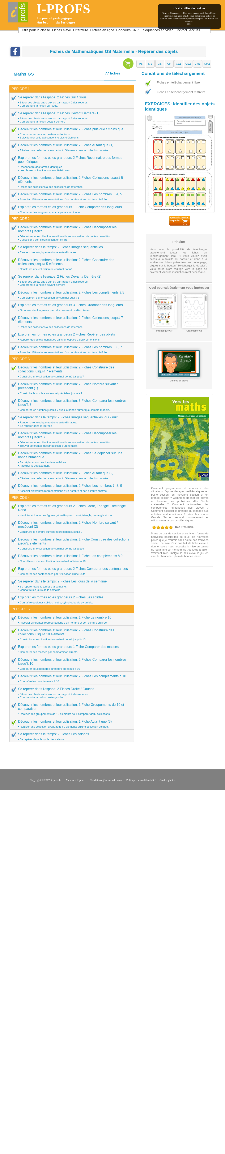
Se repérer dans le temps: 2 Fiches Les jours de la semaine (70, 585)
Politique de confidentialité (141, 780)
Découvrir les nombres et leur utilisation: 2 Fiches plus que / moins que (70, 133)
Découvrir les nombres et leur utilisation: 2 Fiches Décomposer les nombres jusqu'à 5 (70, 233)
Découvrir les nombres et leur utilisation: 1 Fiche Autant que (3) (70, 723)
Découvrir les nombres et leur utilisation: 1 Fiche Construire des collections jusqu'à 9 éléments (70, 543)
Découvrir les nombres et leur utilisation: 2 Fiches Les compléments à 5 (70, 294)
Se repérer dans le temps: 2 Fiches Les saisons (70, 736)
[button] (140, 64)
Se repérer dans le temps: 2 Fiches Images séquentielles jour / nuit (70, 421)
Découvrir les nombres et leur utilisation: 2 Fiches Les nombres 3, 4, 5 (70, 196)
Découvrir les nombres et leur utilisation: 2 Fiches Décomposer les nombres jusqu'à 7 (70, 439)
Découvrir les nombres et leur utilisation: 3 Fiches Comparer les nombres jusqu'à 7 (70, 405)
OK (189, 24)
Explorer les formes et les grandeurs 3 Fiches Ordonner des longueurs (70, 307)
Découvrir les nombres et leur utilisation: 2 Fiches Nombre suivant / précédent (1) (70, 388)
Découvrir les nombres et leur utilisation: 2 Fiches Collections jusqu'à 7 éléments (70, 322)
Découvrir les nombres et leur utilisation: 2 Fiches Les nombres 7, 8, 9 (70, 488)
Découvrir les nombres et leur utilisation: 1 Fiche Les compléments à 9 (70, 558)
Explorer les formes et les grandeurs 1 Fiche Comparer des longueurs (70, 209)
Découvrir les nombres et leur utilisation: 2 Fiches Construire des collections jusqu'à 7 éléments (70, 371)
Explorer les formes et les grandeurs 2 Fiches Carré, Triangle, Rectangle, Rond (70, 510)
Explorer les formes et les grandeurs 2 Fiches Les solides (70, 599)
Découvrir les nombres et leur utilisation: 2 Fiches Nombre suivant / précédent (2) (70, 527)
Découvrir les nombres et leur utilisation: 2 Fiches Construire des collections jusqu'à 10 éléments (70, 634)
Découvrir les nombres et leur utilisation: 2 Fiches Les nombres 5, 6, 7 (70, 349)
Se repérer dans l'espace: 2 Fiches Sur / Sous (70, 101)
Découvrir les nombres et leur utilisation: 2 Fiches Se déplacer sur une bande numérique (70, 459)
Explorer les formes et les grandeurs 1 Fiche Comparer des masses (70, 649)
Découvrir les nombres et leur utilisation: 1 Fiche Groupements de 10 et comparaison (70, 709)
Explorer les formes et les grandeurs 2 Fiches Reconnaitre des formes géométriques (70, 164)
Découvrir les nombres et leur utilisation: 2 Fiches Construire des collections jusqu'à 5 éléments (70, 264)
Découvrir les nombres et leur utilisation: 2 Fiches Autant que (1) (70, 147)
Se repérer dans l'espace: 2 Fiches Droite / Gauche (70, 693)
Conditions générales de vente (106, 780)
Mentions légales (74, 780)
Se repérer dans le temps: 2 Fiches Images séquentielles (70, 249)
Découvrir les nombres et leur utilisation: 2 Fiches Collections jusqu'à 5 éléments (70, 182)
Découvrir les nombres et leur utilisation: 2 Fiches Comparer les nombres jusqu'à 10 (70, 664)
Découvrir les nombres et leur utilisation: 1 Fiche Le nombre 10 (70, 619)
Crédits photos (168, 780)
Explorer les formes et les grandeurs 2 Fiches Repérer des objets (70, 336)
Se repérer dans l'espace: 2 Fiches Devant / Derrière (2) (70, 280)
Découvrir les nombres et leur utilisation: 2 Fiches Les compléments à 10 (70, 678)
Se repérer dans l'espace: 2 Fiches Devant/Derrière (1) (70, 117)
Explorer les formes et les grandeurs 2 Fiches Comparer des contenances (70, 571)
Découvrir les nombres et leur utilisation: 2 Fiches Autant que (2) (70, 475)
